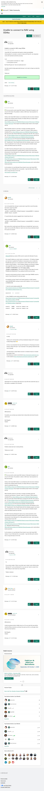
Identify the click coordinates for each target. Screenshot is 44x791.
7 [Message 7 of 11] (8, 425)
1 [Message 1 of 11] (8, 85)
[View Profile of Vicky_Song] (10, 588)
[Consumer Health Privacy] (22, 787)
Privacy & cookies (4, 778)
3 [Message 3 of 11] (8, 601)
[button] (29, 36)
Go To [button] (37, 16)
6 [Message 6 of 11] (8, 454)
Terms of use (3, 780)
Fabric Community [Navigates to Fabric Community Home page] (15, 10)
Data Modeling (11, 82)
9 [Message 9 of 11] (8, 233)
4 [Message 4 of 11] (8, 176)
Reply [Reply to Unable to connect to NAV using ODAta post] (37, 88)
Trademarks (3, 782)
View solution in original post (11, 172)
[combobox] (27, 19)
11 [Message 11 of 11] (10, 360)
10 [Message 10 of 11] (9, 314)
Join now (3, 6)
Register (24, 16)
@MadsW (8, 256)
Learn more (23, 23)
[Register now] (9, 678)
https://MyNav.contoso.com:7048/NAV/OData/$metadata (25, 132)
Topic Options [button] (36, 35)
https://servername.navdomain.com (31, 355)
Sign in (29, 16)
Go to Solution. (23, 77)
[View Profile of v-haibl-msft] (14, 403)
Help (33, 16)
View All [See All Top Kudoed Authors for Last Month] (6, 746)
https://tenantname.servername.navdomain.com (24, 356)
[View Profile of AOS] (9, 101)
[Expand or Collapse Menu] (2, 13)
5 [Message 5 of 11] (9, 576)
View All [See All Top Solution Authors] (6, 719)
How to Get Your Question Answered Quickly (14, 691)
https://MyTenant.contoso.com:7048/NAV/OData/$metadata (18, 162)
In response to (13, 248)
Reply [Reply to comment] (37, 179)
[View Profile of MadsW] (9, 197)
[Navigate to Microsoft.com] (4, 10)
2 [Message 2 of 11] (8, 638)
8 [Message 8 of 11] (8, 390)
